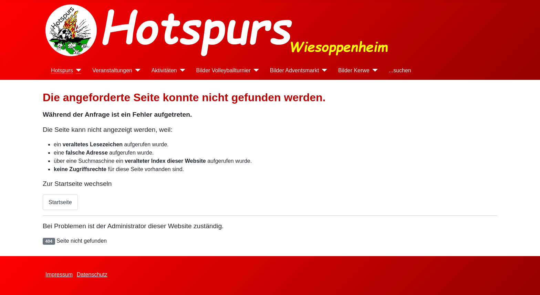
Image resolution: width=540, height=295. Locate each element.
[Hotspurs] (77, 70)
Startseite (60, 202)
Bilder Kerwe (354, 70)
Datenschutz (92, 274)
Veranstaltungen (112, 70)
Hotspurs (62, 70)
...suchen (400, 70)
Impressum (59, 274)
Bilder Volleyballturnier (223, 70)
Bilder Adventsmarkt (294, 70)
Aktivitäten (164, 70)
